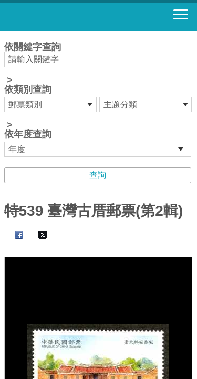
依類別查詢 (27, 89)
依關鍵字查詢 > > (98, 99)
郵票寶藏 (65, 16)
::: (7, 35)
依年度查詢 (27, 134)
